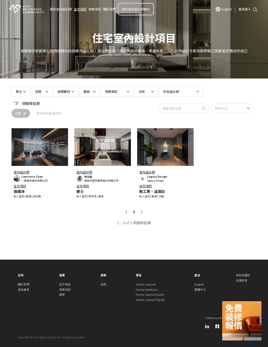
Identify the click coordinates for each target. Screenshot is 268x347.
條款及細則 (243, 275)
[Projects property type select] (117, 91)
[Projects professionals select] (181, 91)
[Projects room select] (41, 91)
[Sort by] (232, 108)
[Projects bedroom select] (65, 91)
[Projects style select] (89, 91)
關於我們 (109, 9)
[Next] (142, 211)
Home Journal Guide (150, 294)
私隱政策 (241, 280)
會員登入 (244, 9)
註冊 (103, 284)
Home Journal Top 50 (150, 300)
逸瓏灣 (19, 191)
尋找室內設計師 (61, 9)
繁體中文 (200, 289)
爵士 (80, 191)
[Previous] (126, 211)
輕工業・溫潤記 (152, 191)
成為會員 (23, 289)
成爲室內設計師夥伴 (136, 9)
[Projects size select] (21, 91)
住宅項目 (80, 9)
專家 (62, 294)
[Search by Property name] (178, 108)
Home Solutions (147, 289)
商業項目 (94, 9)
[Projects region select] (146, 91)
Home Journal (145, 284)
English (224, 9)
